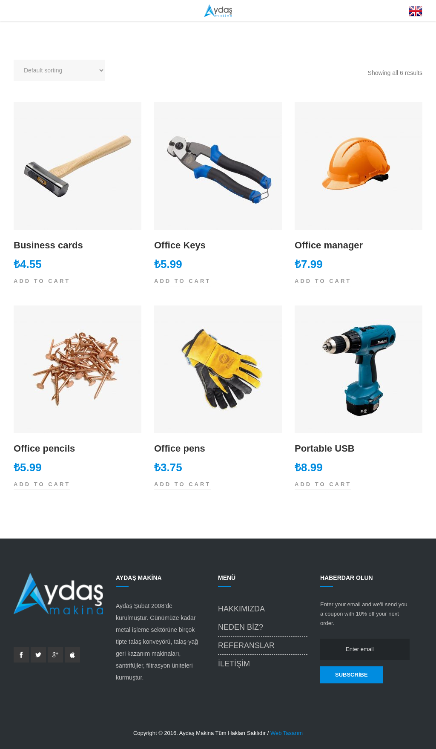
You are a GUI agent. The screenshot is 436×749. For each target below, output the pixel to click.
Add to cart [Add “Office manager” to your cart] (323, 281)
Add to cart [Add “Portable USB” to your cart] (323, 484)
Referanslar (246, 645)
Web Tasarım (286, 733)
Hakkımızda (241, 609)
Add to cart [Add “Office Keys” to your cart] (182, 281)
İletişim (234, 664)
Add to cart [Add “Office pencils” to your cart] (42, 484)
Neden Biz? (240, 627)
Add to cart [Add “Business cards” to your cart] (42, 281)
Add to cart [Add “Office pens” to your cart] (182, 484)
